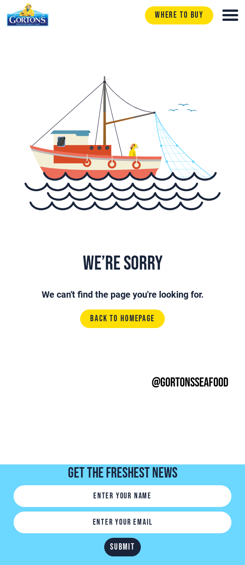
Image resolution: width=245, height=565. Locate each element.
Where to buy (179, 15)
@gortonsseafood (190, 382)
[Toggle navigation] (230, 15)
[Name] (122, 496)
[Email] (122, 522)
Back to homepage (122, 319)
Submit (122, 547)
